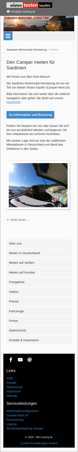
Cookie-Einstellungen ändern (39, 443)
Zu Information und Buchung (30, 114)
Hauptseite (13, 102)
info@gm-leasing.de (23, 11)
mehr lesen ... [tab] (20, 219)
